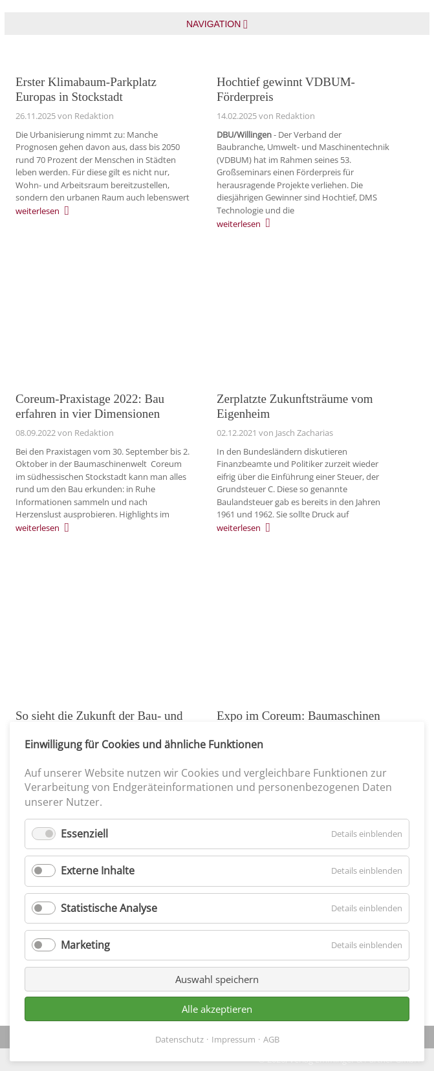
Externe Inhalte (98, 870)
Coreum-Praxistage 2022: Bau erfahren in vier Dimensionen (90, 406)
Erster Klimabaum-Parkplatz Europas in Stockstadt (86, 89)
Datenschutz (179, 1039)
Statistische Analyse (109, 908)
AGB (271, 1039)
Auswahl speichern (217, 979)
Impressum (233, 1039)
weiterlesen (38, 211)
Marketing (85, 945)
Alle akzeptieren (217, 1008)
